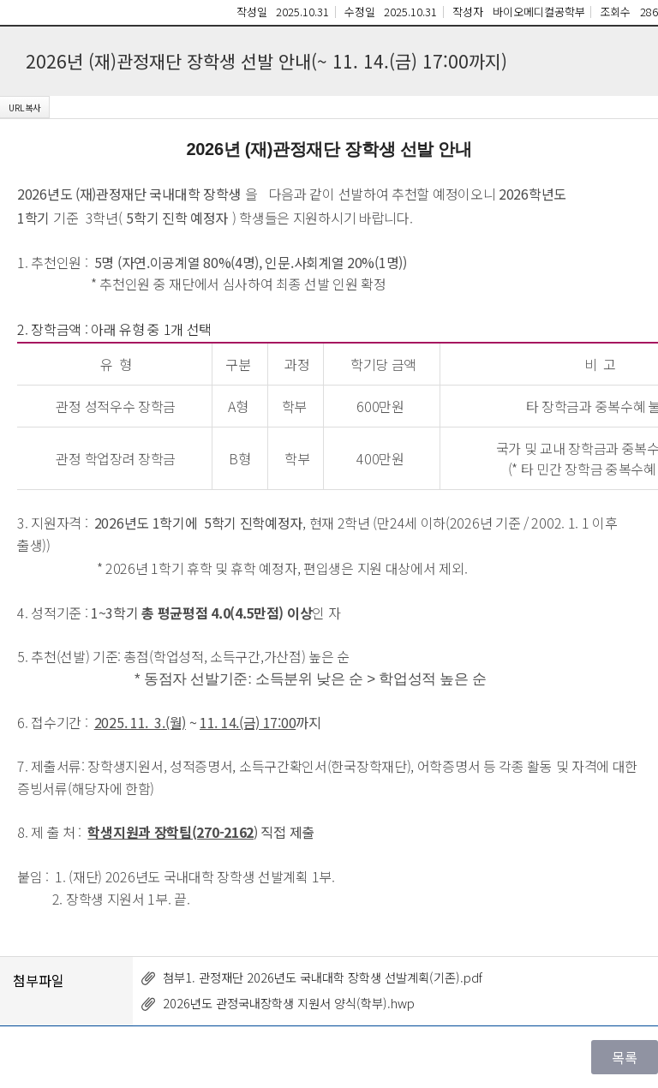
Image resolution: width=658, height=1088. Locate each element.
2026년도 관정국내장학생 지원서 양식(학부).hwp (289, 1003)
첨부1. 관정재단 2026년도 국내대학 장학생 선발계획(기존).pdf (322, 977)
